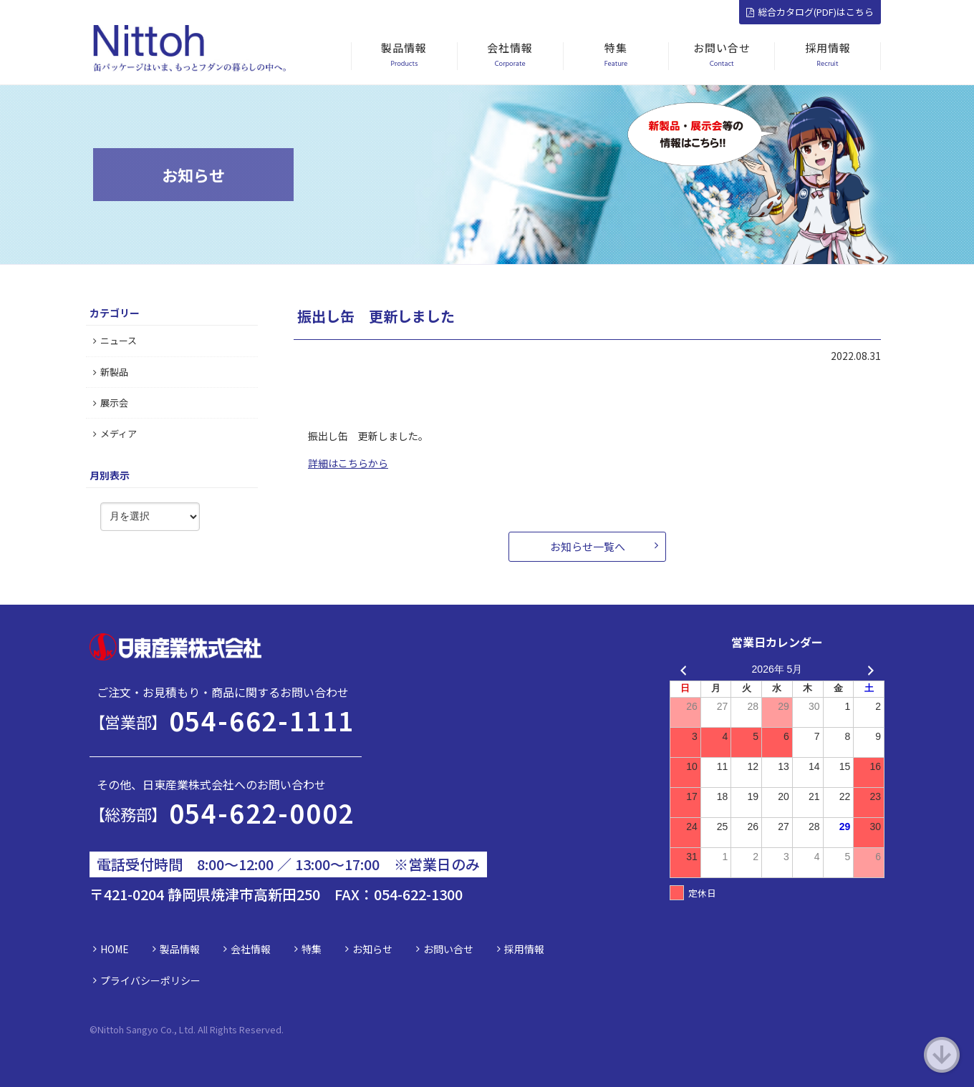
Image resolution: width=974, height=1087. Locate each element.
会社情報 (251, 949)
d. (280, 1029)
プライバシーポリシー (150, 980)
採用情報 (524, 949)
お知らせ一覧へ (587, 546)
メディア (115, 433)
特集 (312, 949)
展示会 (110, 402)
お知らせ (372, 949)
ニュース (115, 340)
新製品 (110, 372)
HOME (114, 949)
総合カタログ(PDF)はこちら (810, 12)
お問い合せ (448, 949)
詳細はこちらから (348, 463)
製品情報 (180, 949)
